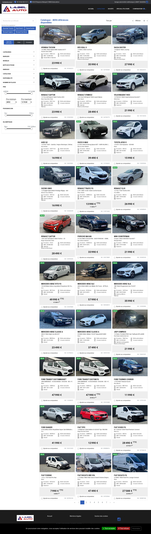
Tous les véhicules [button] (9, 42)
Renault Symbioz (21, 32)
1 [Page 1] (82, 502)
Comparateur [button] (139, 9)
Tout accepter (109, 528)
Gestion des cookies (101, 516)
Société (110, 9)
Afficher (138, 20)
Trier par (109, 20)
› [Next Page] (110, 502)
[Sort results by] (123, 21)
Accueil (91, 9)
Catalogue (101, 9)
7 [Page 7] (106, 502)
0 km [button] (18, 42)
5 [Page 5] (98, 502)
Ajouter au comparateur (50, 68)
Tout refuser (123, 528)
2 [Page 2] (86, 502)
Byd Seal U (19, 28)
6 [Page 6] (102, 502)
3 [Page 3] (90, 502)
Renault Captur (8, 32)
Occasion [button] (29, 42)
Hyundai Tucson (8, 28)
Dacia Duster (30, 28)
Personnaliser (136, 528)
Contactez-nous (7, 2)
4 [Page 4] (94, 502)
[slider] (6, 93)
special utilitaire (123, 9)
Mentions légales (75, 516)
